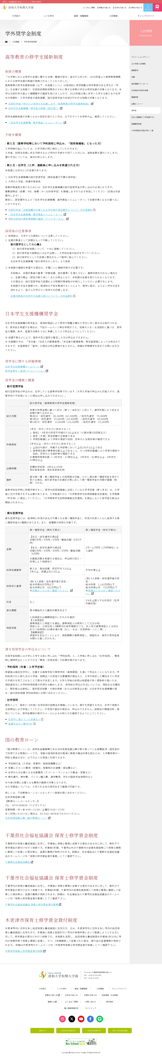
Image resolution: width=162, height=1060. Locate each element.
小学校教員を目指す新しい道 (143, 128)
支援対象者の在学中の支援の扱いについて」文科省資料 (42, 296)
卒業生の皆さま (135, 7)
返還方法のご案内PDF (20, 723)
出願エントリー (137, 102)
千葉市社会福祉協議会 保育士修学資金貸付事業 (31, 904)
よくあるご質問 (88, 7)
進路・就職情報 (81, 15)
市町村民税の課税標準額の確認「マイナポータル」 (37, 218)
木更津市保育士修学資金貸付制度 (24, 951)
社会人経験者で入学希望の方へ (144, 115)
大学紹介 (16, 15)
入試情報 (113, 15)
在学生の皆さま (119, 7)
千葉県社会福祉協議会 (17, 862)
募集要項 (135, 70)
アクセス (157, 7)
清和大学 (42, 1030)
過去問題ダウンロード (140, 83)
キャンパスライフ (146, 15)
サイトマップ (90, 1008)
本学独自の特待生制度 (140, 89)
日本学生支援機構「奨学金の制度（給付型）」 (33, 108)
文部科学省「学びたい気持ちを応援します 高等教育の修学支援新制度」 (49, 103)
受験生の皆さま (104, 7)
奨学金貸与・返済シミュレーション (25, 370)
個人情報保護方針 (71, 1008)
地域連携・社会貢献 (110, 995)
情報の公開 (52, 1002)
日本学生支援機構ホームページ (22, 366)
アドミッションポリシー (141, 57)
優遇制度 (135, 96)
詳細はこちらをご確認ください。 (51, 590)
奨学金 (134, 109)
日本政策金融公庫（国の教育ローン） (26, 818)
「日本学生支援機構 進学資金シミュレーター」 (35, 122)
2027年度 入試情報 (138, 63)
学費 (133, 76)
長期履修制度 (136, 122)
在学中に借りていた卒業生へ (24, 719)
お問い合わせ (148, 7)
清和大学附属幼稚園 (119, 1030)
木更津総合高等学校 (68, 1030)
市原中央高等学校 (94, 1030)
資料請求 (109, 1002)
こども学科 (48, 15)
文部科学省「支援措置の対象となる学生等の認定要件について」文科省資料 (50, 210)
